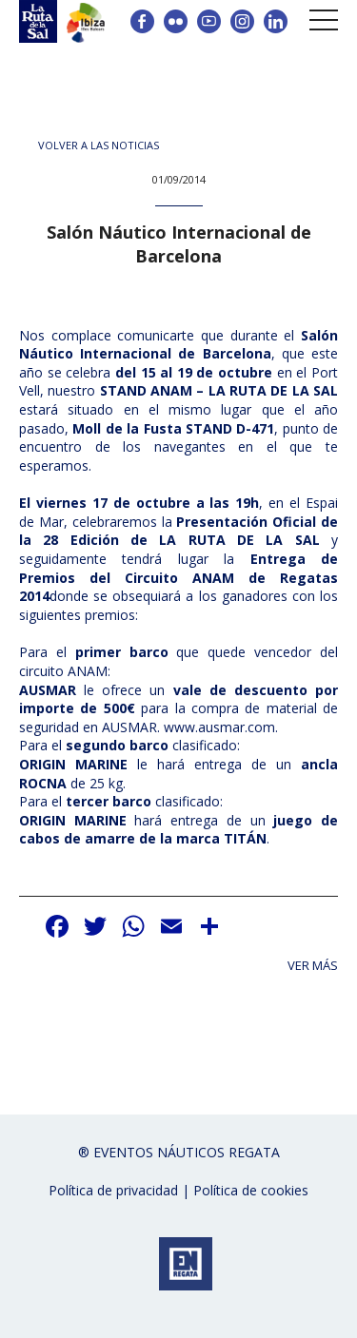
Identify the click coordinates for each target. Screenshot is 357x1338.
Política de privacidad (113, 1190)
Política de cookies (250, 1190)
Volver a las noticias (98, 145)
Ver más (313, 966)
